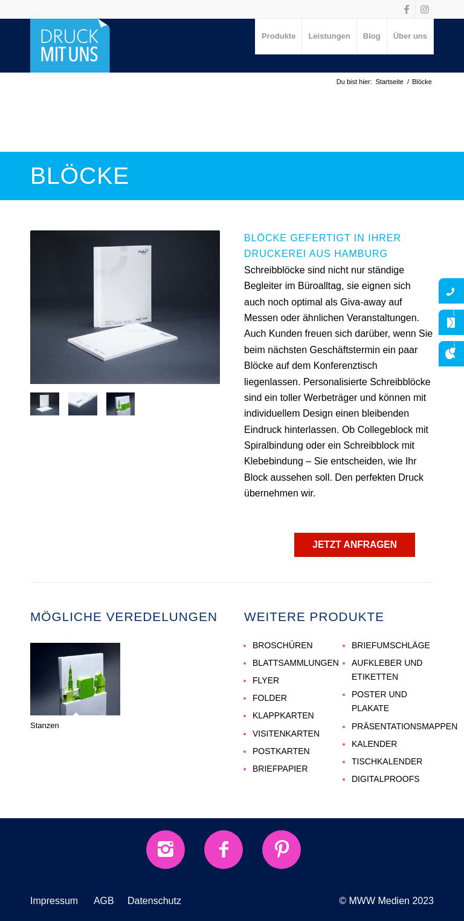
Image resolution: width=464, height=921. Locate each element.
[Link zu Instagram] (425, 9)
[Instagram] (165, 849)
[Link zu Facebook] (406, 9)
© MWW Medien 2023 (386, 901)
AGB (104, 901)
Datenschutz (154, 901)
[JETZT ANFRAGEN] (354, 545)
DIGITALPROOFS (386, 779)
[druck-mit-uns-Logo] (70, 45)
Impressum (54, 901)
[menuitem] (279, 36)
